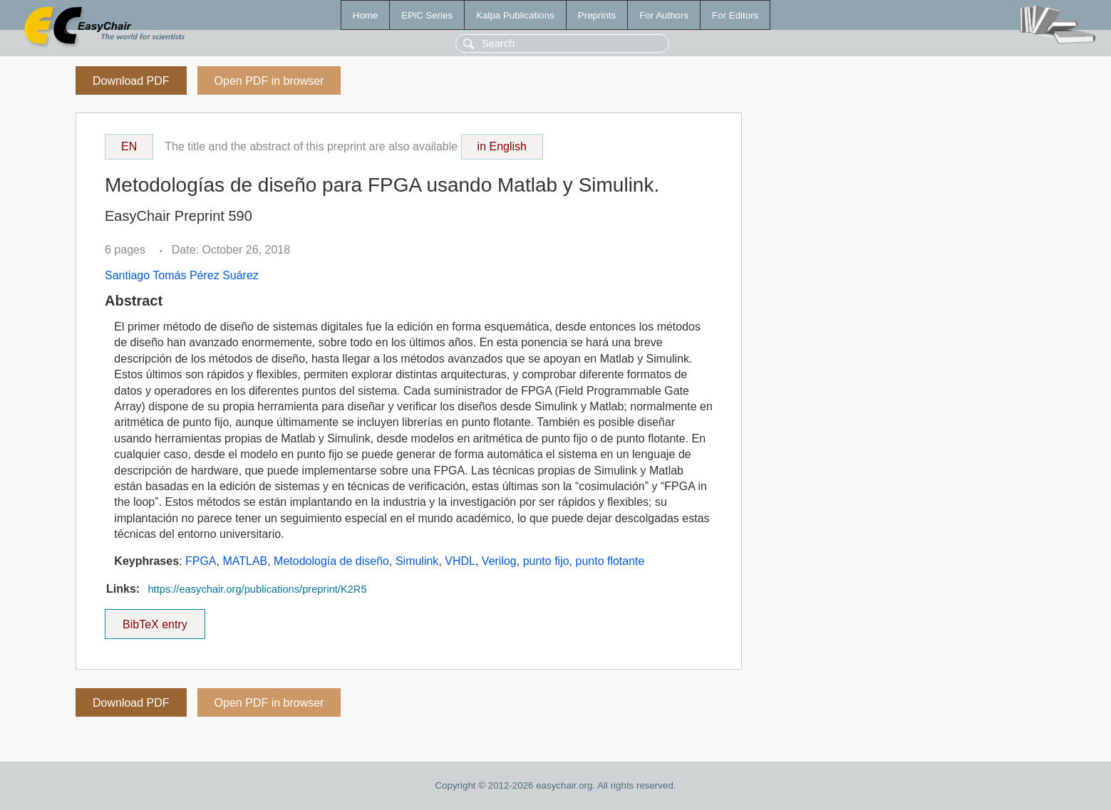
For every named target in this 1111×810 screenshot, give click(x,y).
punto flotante (609, 561)
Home (365, 15)
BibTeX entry (155, 619)
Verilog (499, 561)
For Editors (735, 15)
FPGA (201, 561)
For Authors (663, 15)
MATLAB (244, 561)
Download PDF (131, 81)
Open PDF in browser (269, 81)
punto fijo (546, 561)
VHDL (460, 561)
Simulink (417, 561)
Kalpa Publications (515, 15)
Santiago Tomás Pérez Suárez (182, 275)
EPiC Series (427, 15)
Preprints (597, 15)
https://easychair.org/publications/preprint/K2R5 (257, 589)
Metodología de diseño (331, 561)
